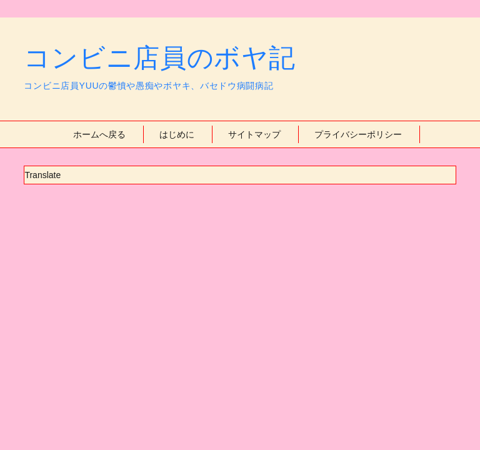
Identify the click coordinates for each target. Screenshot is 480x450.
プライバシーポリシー (358, 134)
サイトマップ (254, 134)
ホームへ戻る (99, 134)
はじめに (176, 134)
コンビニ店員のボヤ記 (159, 57)
